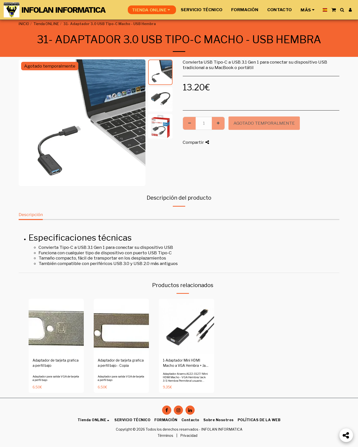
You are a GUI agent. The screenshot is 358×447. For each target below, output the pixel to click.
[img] (56, 326)
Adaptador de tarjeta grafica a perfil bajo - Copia (121, 363)
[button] (333, 9)
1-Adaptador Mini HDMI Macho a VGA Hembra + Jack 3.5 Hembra (186, 363)
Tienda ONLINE (46, 24)
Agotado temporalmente (264, 123)
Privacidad (188, 436)
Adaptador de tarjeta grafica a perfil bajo (56, 363)
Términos (165, 436)
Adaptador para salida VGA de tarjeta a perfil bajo (56, 378)
